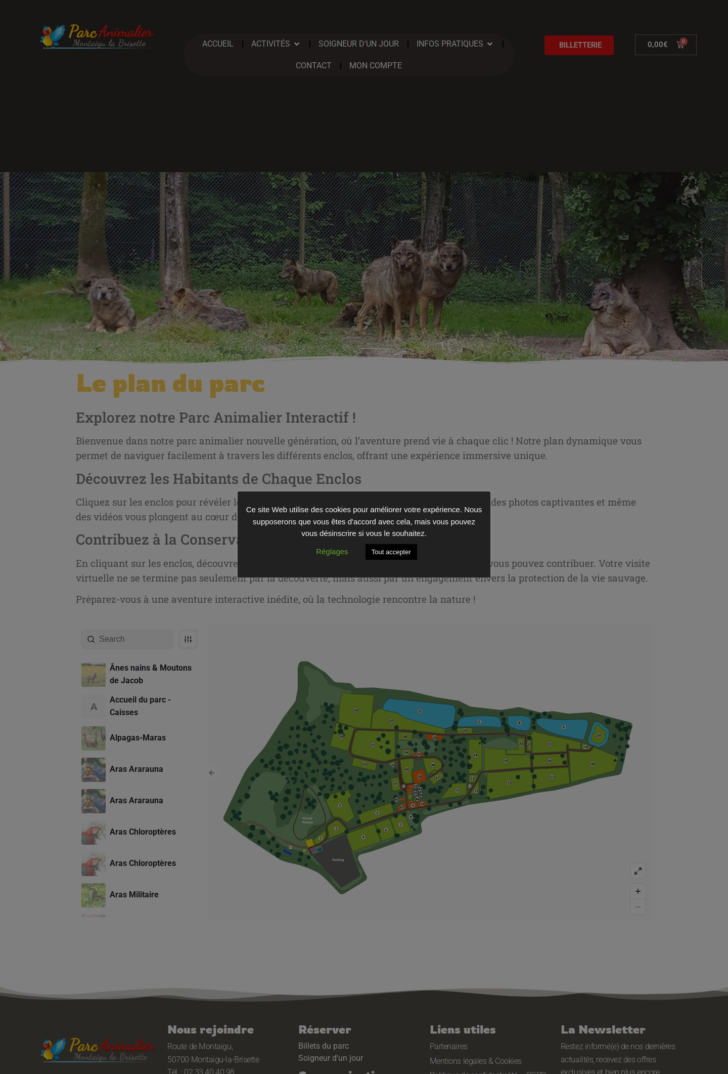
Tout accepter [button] (391, 552)
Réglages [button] (332, 551)
